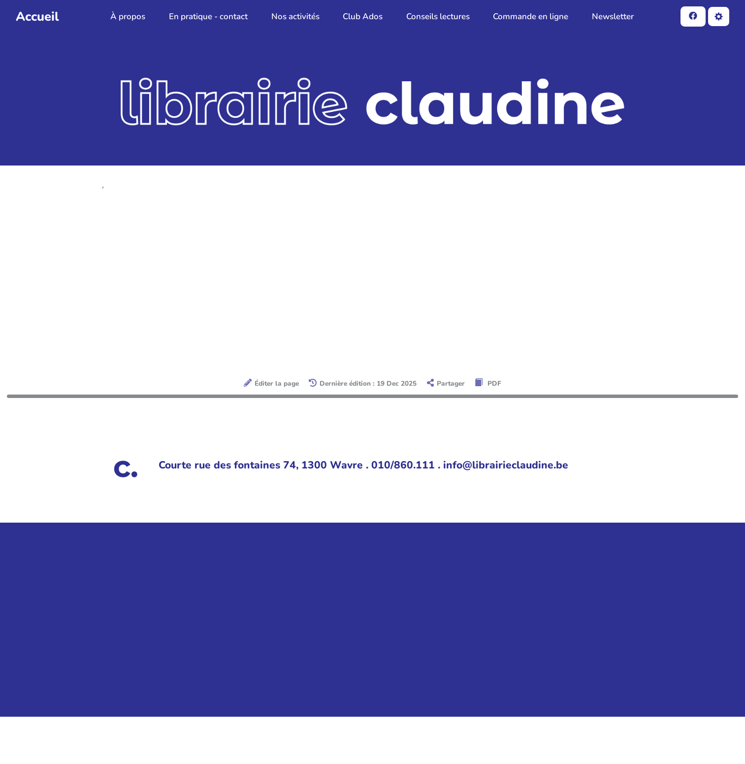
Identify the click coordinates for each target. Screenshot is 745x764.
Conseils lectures (438, 16)
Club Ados (363, 16)
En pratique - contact (208, 16)
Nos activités (295, 16)
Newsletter (613, 16)
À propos (127, 16)
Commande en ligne (530, 16)
